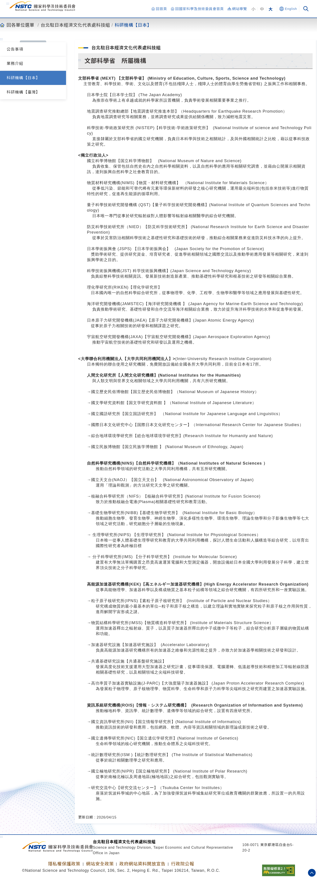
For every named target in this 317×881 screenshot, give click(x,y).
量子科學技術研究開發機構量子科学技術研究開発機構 (148, 204)
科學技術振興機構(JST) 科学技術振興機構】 (128, 270)
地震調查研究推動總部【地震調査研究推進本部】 (133, 111)
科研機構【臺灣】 (23, 92)
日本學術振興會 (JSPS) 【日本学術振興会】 (129, 248)
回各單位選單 (20, 25)
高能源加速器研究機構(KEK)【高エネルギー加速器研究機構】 (145, 584)
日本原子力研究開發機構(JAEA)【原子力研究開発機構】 (140, 320)
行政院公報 (182, 863)
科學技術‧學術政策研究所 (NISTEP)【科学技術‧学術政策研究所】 (148, 127)
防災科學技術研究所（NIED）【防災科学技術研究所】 (138, 226)
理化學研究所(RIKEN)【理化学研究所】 (124, 287)
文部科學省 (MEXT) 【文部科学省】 (112, 78)
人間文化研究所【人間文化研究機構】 (122, 375)
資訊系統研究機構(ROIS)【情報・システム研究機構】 (138, 705)
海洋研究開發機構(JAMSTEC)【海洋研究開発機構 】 (137, 303)
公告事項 (15, 49)
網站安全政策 (100, 863)
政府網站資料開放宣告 (142, 863)
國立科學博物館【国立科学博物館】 (120, 160)
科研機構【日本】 (133, 25)
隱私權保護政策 (64, 863)
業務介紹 (15, 63)
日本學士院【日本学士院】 (112, 94)
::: (7, 3)
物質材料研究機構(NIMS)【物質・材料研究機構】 (134, 182)
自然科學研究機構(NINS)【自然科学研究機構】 (131, 463)
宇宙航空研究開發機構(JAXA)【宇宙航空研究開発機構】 (140, 336)
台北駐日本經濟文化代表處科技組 (75, 25)
